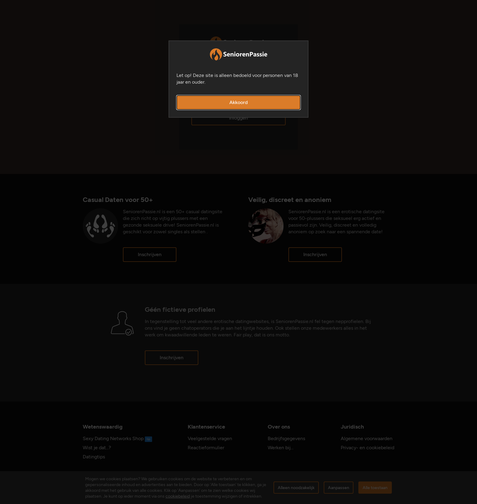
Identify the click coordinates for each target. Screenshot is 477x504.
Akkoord (238, 102)
